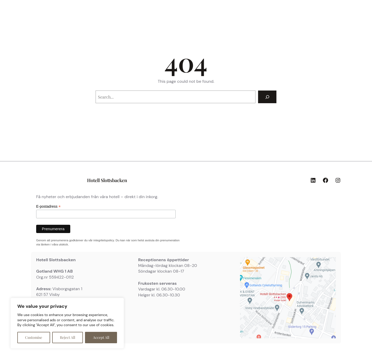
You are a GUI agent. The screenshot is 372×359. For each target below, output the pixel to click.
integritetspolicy (104, 240)
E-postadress (48, 206)
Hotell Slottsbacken (107, 180)
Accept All (101, 337)
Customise (33, 337)
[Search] (267, 97)
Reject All (67, 337)
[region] (67, 323)
